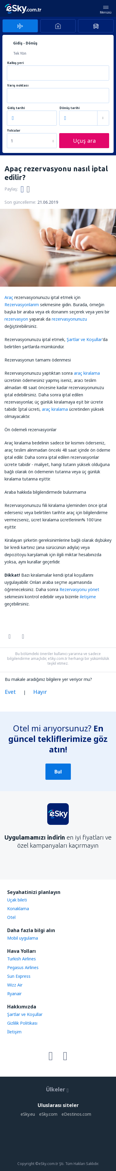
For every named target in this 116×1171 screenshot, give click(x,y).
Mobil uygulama (22, 938)
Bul (58, 771)
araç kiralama (87, 373)
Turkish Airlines (21, 959)
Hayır (40, 691)
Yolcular (13, 131)
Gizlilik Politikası (22, 1023)
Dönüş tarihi (69, 108)
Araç (8, 297)
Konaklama (18, 908)
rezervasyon (16, 319)
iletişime (88, 596)
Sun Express (18, 976)
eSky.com (48, 1114)
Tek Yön (19, 53)
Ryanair (14, 993)
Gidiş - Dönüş (25, 43)
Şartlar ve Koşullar (84, 339)
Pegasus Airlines (23, 967)
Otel (11, 917)
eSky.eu (28, 1114)
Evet (10, 691)
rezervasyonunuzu (69, 319)
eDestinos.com (76, 1114)
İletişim (14, 1032)
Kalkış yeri (15, 63)
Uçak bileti (17, 900)
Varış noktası (17, 85)
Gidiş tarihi (16, 108)
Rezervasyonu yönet (79, 589)
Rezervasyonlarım (21, 304)
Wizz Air (14, 985)
